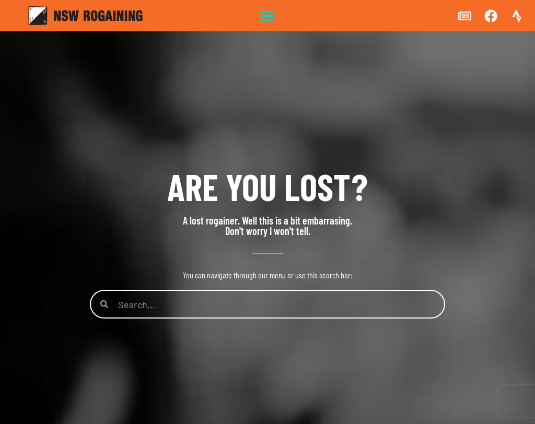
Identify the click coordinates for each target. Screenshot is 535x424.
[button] (268, 16)
